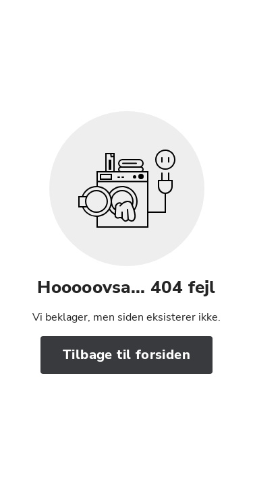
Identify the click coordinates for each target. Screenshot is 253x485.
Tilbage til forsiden (126, 355)
